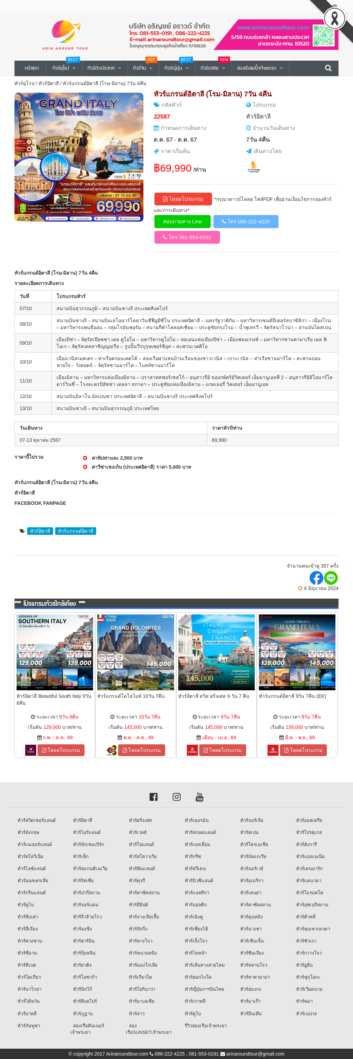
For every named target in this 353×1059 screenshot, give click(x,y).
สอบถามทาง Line (182, 221)
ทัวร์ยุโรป (24, 83)
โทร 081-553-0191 (187, 237)
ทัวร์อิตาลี (49, 83)
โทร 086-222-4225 (246, 221)
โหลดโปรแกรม (183, 199)
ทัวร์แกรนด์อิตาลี (75, 531)
